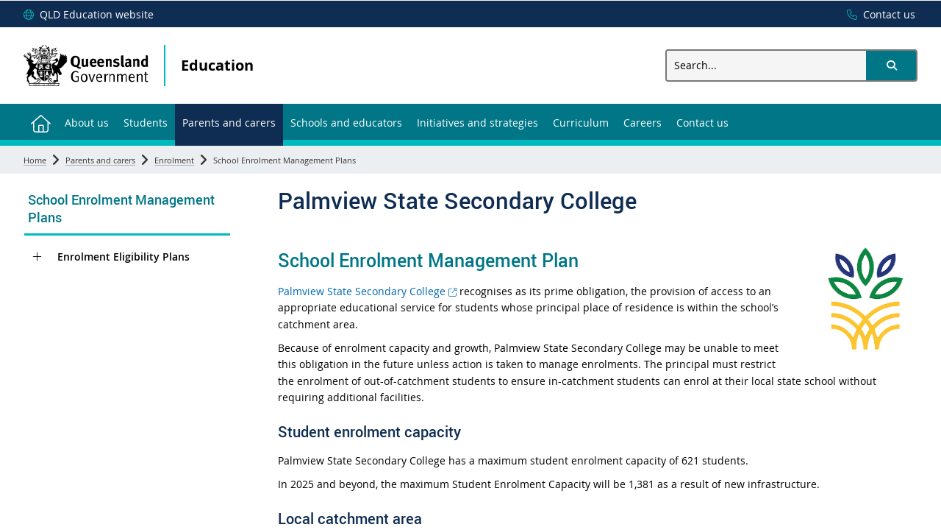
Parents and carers (100, 160)
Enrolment (174, 160)
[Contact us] (877, 14)
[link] (127, 210)
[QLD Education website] (89, 14)
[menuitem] (40, 122)
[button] (891, 65)
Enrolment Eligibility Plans (123, 257)
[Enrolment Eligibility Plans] (37, 257)
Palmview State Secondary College (367, 291)
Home (35, 160)
